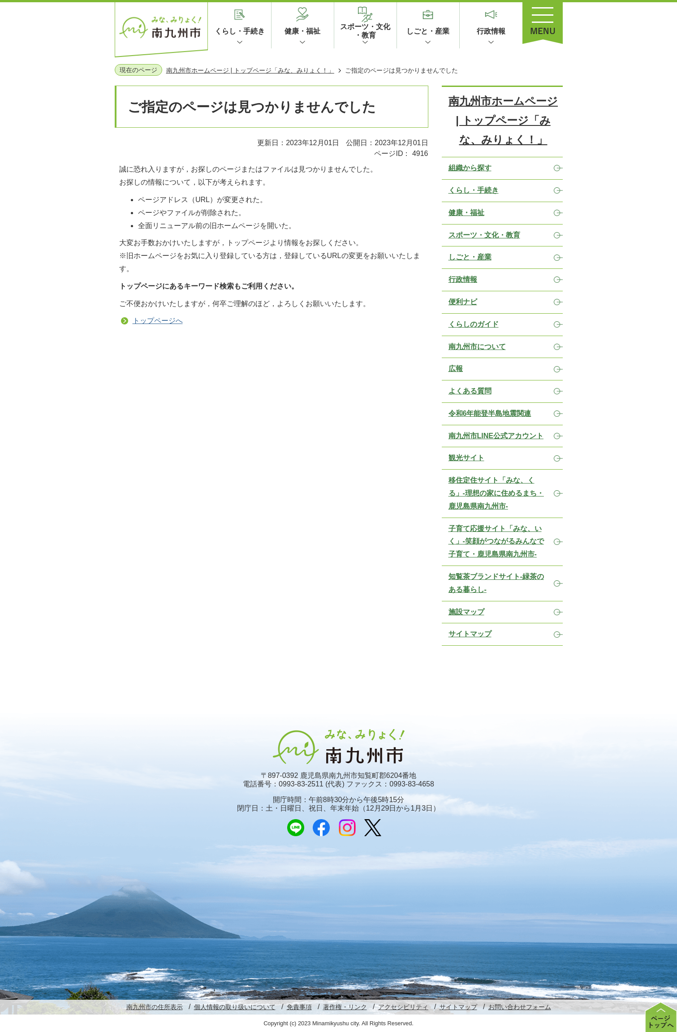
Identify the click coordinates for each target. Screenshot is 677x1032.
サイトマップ (458, 1006)
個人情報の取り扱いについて (235, 1006)
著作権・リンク (345, 1006)
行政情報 (491, 31)
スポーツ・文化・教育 (365, 31)
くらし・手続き (240, 31)
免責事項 (299, 1006)
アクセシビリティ (403, 1006)
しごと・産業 (427, 31)
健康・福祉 (302, 31)
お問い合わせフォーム (519, 1006)
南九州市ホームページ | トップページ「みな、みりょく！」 (250, 70)
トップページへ (158, 320)
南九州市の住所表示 (154, 1006)
